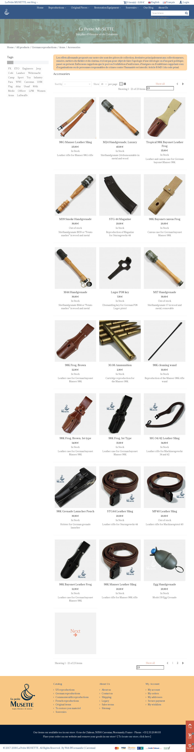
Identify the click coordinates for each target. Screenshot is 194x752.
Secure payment (156, 700)
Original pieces (79, 7)
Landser (20, 73)
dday (18, 86)
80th (35, 86)
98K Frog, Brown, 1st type (75, 438)
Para (10, 81)
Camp (11, 77)
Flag (10, 86)
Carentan (29, 81)
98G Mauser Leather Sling (75, 142)
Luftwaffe (22, 95)
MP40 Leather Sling (164, 511)
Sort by (58, 84)
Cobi (10, 73)
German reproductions (44, 47)
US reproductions (65, 689)
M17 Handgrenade (164, 292)
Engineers (27, 68)
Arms (62, 47)
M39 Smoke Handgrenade (75, 219)
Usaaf (27, 86)
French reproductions (67, 700)
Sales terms (107, 704)
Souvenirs (131, 7)
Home (40, 7)
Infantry (38, 77)
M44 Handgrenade (75, 292)
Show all (160, 83)
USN (39, 81)
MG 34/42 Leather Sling (165, 438)
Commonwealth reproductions (72, 697)
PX (9, 68)
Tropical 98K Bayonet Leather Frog (164, 144)
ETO (16, 68)
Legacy (105, 700)
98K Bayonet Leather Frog (75, 584)
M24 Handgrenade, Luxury (120, 142)
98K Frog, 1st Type (120, 438)
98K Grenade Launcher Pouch (75, 511)
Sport (21, 77)
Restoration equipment (106, 7)
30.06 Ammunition (120, 365)
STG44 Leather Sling (120, 511)
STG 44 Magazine (120, 219)
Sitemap (105, 708)
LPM (31, 90)
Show (96, 84)
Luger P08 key (120, 292)
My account (153, 689)
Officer (22, 90)
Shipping (106, 697)
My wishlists (154, 704)
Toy (29, 77)
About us (163, 7)
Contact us (107, 693)
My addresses (154, 697)
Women (41, 90)
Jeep (38, 68)
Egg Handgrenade (164, 584)
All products (22, 47)
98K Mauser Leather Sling (120, 584)
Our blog (148, 7)
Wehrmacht (34, 73)
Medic (11, 90)
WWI (18, 81)
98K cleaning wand (165, 365)
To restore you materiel (68, 708)
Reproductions (56, 7)
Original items (63, 704)
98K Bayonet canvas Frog (164, 219)
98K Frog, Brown (75, 365)
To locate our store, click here (134, 736)
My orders (153, 693)
